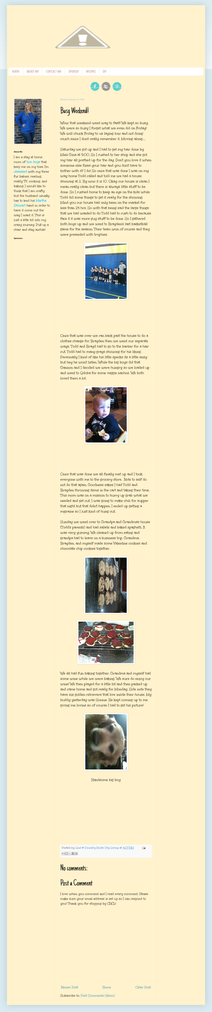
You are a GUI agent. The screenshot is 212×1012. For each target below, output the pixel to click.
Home (15, 72)
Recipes (90, 72)
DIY (104, 72)
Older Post (143, 987)
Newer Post (69, 987)
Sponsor (73, 72)
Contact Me (53, 72)
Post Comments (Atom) (98, 996)
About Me (33, 72)
